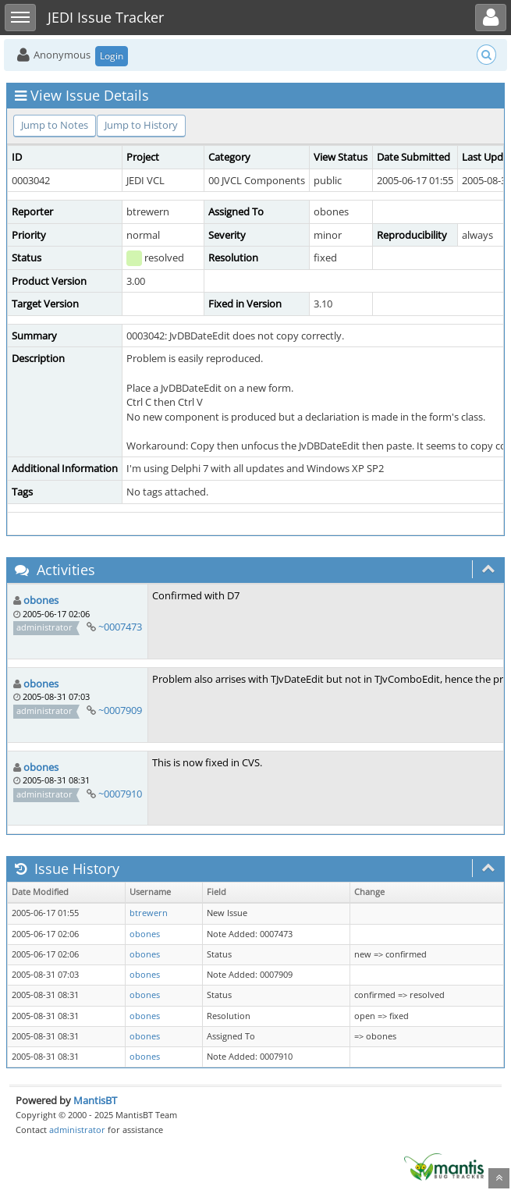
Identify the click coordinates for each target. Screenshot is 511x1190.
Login (111, 55)
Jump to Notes (54, 125)
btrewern (149, 913)
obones (41, 600)
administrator (77, 1129)
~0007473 (120, 627)
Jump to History (141, 125)
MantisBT (95, 1100)
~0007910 (120, 794)
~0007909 (120, 710)
